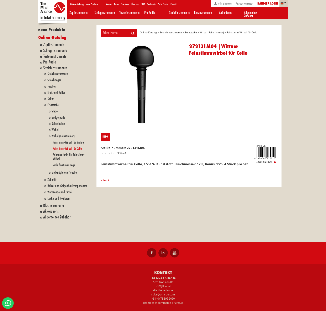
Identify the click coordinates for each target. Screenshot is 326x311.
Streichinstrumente (179, 13)
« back (105, 180)
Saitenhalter (58, 124)
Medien (109, 4)
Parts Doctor (163, 4)
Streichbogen (54, 80)
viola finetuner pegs (64, 165)
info (105, 136)
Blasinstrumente (203, 13)
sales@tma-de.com (163, 294)
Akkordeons (225, 13)
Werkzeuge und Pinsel (59, 192)
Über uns (135, 4)
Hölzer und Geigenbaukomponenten (67, 186)
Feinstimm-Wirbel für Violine (68, 142)
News (116, 4)
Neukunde (151, 4)
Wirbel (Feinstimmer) (63, 136)
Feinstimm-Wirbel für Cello (67, 149)
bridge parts (58, 118)
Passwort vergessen (244, 3)
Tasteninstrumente (129, 13)
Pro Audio (149, 13)
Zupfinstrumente (78, 13)
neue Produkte (92, 4)
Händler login (267, 3)
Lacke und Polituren (58, 198)
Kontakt (173, 4)
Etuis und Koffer (56, 93)
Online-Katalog (77, 4)
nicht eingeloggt (223, 3)
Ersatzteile (53, 105)
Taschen (51, 86)
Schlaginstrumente (104, 13)
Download (125, 4)
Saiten (50, 99)
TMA (143, 4)
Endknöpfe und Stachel (64, 172)
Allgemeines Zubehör (250, 14)
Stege (55, 111)
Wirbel (55, 130)
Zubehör (51, 180)
